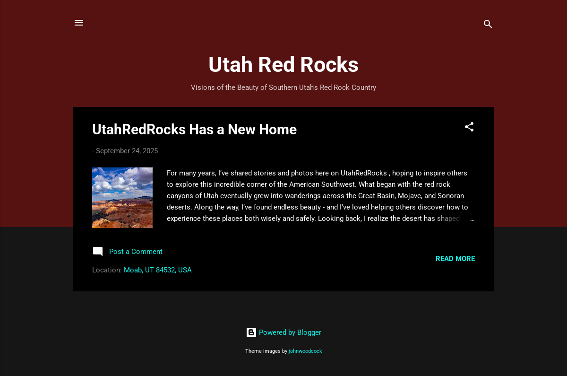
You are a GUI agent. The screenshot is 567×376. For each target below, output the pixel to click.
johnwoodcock (305, 351)
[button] (469, 128)
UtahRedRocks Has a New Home (194, 129)
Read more (455, 258)
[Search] (488, 25)
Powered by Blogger (283, 332)
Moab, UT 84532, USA (158, 270)
